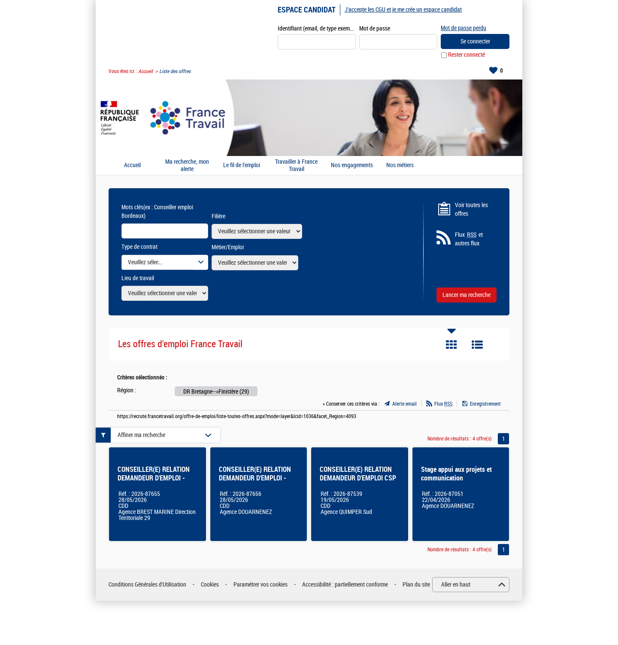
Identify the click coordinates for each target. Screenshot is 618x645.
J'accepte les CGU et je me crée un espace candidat (403, 9)
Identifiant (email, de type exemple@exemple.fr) (317, 28)
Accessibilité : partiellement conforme (345, 584)
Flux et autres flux (469, 239)
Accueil (145, 71)
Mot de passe (374, 28)
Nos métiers (400, 165)
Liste (477, 345)
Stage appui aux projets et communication (456, 474)
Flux (443, 404)
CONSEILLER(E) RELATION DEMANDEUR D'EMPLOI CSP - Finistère (358, 478)
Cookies (210, 584)
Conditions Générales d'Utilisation (147, 584)
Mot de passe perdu (463, 28)
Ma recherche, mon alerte (187, 166)
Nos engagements (352, 165)
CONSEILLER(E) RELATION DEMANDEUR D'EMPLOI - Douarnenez (255, 478)
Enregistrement (485, 404)
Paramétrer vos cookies (260, 584)
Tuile (451, 345)
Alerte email (404, 404)
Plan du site (416, 584)
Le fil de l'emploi (241, 165)
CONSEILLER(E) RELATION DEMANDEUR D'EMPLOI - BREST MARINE (154, 478)
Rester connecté (466, 55)
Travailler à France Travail (296, 166)
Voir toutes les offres (471, 209)
